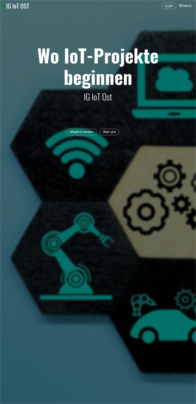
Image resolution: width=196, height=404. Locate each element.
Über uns (109, 132)
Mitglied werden (81, 132)
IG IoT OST (17, 6)
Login (169, 6)
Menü (185, 6)
